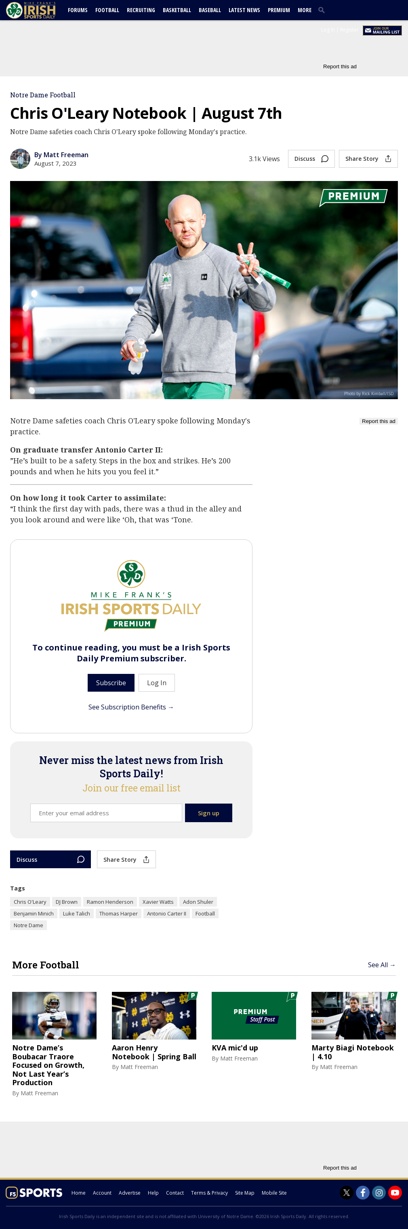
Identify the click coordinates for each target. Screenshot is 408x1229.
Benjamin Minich (34, 913)
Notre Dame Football (43, 94)
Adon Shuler (198, 901)
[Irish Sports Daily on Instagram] (379, 1193)
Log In (328, 29)
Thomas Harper (118, 913)
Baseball (210, 10)
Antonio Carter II (166, 913)
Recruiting (141, 10)
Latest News (244, 10)
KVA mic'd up (235, 1048)
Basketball (177, 10)
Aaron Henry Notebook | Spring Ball (154, 1052)
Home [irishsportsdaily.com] (79, 1192)
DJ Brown (67, 901)
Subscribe (111, 682)
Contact (175, 1192)
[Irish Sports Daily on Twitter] (346, 1193)
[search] (323, 10)
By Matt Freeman (61, 154)
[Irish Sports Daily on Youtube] (395, 1193)
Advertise (130, 1192)
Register (349, 29)
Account (102, 1192)
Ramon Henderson (110, 901)
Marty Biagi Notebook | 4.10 (352, 1052)
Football (107, 10)
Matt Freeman (39, 1093)
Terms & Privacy (209, 1192)
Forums (78, 10)
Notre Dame (28, 925)
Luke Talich (76, 913)
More (304, 10)
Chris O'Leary (30, 901)
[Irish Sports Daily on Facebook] (363, 1193)
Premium (279, 10)
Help (153, 1192)
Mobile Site (274, 1192)
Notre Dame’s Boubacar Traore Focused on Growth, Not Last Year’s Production (48, 1065)
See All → (382, 964)
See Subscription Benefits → (131, 707)
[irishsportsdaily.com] (40, 10)
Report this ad (340, 66)
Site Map (244, 1192)
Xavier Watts (158, 901)
